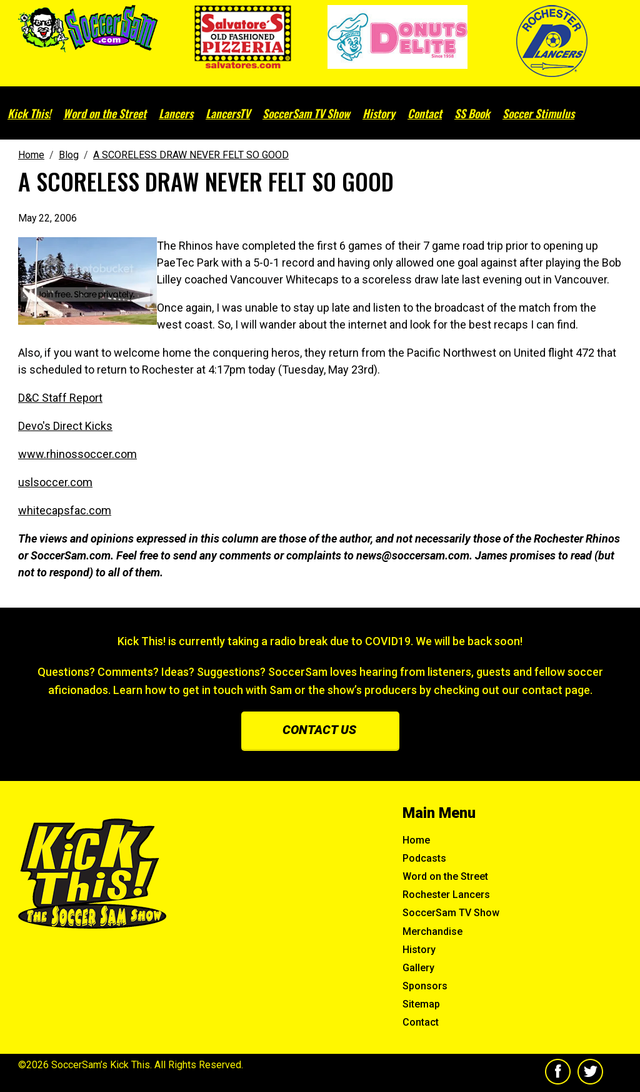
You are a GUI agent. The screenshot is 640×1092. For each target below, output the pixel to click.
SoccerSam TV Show (306, 113)
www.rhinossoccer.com (77, 454)
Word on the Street (104, 113)
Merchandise (432, 931)
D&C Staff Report (60, 397)
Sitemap (421, 1004)
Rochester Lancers (446, 895)
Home (416, 840)
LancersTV (228, 113)
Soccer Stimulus (538, 113)
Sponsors (425, 986)
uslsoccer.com (55, 482)
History (378, 113)
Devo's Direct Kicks (65, 425)
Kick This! (29, 113)
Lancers (176, 113)
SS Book (472, 113)
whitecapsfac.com (64, 510)
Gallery (418, 968)
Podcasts (424, 858)
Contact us (319, 729)
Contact (425, 113)
